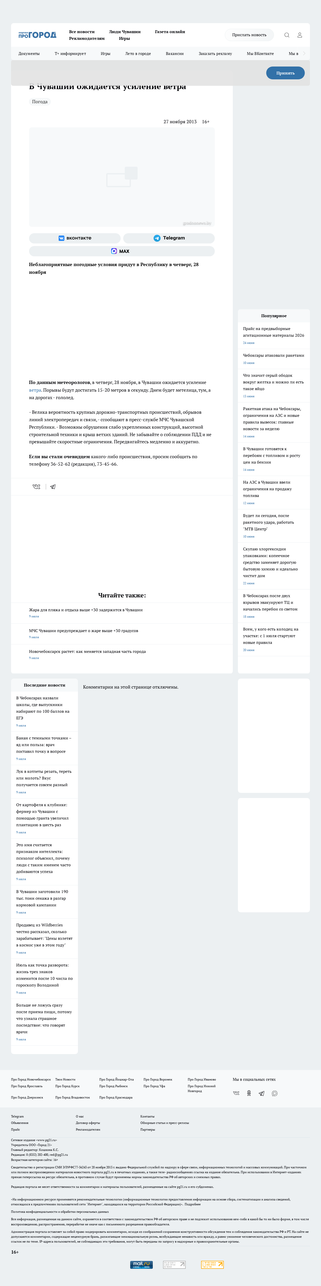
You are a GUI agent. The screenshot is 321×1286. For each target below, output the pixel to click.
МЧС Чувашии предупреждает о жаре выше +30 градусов (122, 634)
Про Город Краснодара (115, 1097)
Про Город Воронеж (158, 1079)
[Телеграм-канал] (169, 238)
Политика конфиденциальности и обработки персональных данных (60, 1212)
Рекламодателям (87, 38)
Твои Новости (65, 1079)
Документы (29, 53)
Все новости (82, 31)
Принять (286, 73)
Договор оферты (88, 1123)
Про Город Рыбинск (113, 1086)
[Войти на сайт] (300, 35)
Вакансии (175, 53)
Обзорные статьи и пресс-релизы (164, 1123)
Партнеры (147, 1129)
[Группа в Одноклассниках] (249, 1093)
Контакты (147, 1116)
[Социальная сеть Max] (122, 251)
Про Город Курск (67, 1086)
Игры (124, 38)
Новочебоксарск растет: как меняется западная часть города (122, 655)
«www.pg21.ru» (46, 1140)
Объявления (19, 1123)
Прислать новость (249, 34)
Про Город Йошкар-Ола (116, 1079)
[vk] (36, 486)
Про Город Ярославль (26, 1086)
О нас (80, 1116)
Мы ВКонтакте (260, 53)
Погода (40, 101)
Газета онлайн (170, 31)
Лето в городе (138, 53)
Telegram (17, 1116)
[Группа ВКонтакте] (75, 238)
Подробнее (193, 1204)
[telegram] (54, 486)
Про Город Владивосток (72, 1097)
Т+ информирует (70, 53)
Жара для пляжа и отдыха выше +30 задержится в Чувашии (122, 613)
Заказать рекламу (215, 53)
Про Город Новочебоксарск (31, 1079)
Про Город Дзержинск (27, 1097)
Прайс (15, 1129)
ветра (35, 390)
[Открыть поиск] (287, 35)
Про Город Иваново (202, 1079)
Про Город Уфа (154, 1086)
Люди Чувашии (125, 31)
